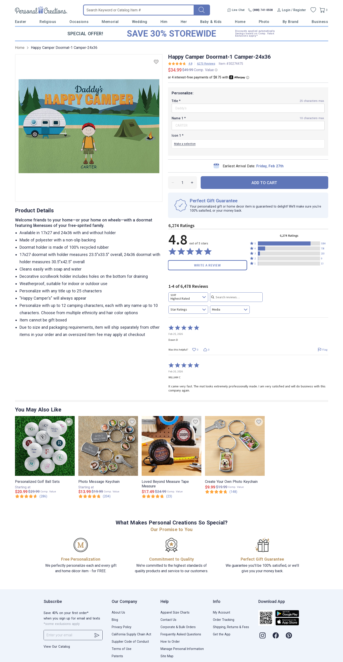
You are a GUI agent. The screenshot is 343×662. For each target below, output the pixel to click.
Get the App (221, 634)
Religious (47, 22)
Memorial (110, 22)
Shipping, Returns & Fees (231, 627)
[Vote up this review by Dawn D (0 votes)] (195, 349)
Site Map (166, 656)
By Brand (291, 22)
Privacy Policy (121, 627)
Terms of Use (121, 649)
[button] (289, 243)
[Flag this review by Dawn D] (322, 349)
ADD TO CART (264, 182)
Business (320, 22)
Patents (117, 656)
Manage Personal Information (182, 649)
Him (164, 22)
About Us (118, 612)
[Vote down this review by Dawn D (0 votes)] (206, 349)
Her (184, 22)
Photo (264, 22)
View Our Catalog (57, 646)
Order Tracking (223, 620)
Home (240, 22)
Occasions (79, 22)
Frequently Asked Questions (180, 634)
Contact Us (168, 620)
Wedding (139, 22)
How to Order (170, 641)
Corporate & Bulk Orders (178, 627)
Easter (20, 22)
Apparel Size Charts (175, 612)
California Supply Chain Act (131, 634)
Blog (115, 620)
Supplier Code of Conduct (130, 641)
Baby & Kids (211, 22)
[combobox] (188, 297)
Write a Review (207, 265)
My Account (221, 612)
